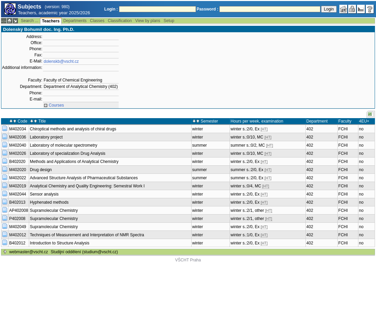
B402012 (17, 243)
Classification (120, 20)
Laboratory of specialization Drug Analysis (67, 153)
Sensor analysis (44, 194)
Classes (97, 20)
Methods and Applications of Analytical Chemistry (74, 161)
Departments (75, 20)
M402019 (17, 186)
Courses (56, 105)
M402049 (17, 226)
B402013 (17, 202)
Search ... (29, 20)
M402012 (17, 235)
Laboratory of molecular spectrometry (63, 145)
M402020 (17, 169)
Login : (111, 9)
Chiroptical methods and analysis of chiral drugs (73, 129)
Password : (207, 9)
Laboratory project (46, 137)
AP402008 (18, 210)
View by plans (147, 20)
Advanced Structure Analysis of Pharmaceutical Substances (84, 178)
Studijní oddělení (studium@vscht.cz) (84, 252)
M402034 (17, 129)
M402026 (17, 153)
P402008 (17, 218)
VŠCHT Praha (188, 260)
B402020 (17, 161)
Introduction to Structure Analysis (59, 243)
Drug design (41, 169)
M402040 (17, 145)
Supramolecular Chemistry (54, 210)
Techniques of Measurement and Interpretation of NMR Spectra (87, 235)
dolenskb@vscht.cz (61, 61)
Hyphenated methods (49, 202)
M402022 (17, 178)
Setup (169, 20)
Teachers (51, 21)
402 (309, 129)
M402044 (17, 194)
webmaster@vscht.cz (28, 252)
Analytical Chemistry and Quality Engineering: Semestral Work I (87, 186)
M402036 (17, 137)
